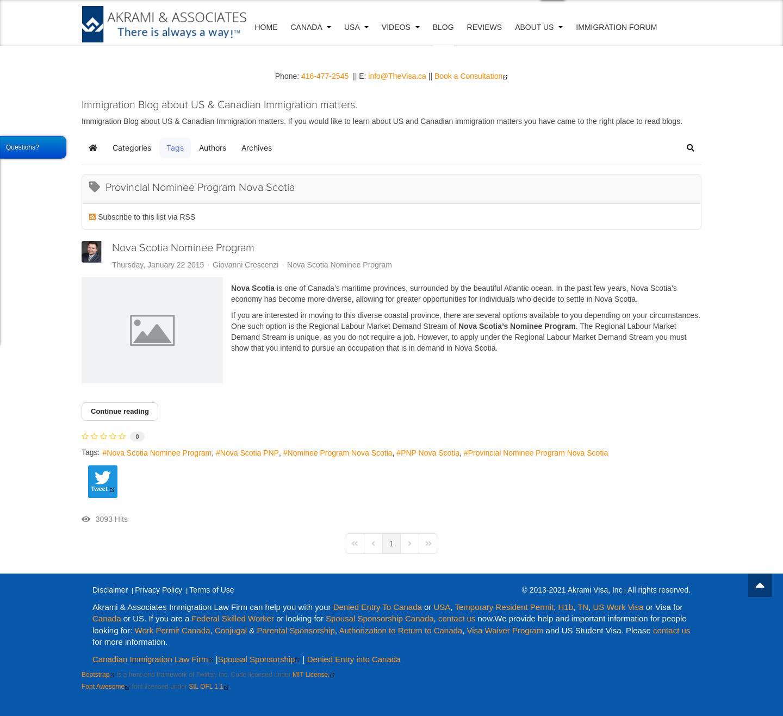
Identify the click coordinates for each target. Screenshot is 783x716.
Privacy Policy (159, 590)
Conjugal (232, 629)
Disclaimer (110, 590)
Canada (313, 27)
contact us (456, 618)
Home (268, 27)
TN (582, 607)
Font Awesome (106, 686)
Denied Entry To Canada (377, 607)
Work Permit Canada (172, 629)
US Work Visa (618, 607)
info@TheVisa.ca (397, 76)
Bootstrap (98, 674)
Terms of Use (212, 590)
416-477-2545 (325, 76)
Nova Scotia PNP (249, 453)
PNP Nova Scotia (430, 453)
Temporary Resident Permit (504, 607)
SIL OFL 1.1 (209, 686)
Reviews (486, 27)
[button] (690, 148)
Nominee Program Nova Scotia (340, 453)
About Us (541, 27)
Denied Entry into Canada (354, 658)
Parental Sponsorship (295, 629)
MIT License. (314, 674)
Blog (445, 27)
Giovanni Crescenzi (245, 264)
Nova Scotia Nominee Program (183, 247)
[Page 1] (391, 543)
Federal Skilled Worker (233, 618)
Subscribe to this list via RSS (146, 217)
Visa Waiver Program (505, 629)
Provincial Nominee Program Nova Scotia (538, 453)
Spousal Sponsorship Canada (379, 618)
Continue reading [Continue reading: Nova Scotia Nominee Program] (120, 411)
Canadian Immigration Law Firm (153, 658)
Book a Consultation (471, 76)
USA (358, 27)
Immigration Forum (618, 27)
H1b (566, 607)
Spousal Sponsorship (259, 658)
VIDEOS (402, 27)
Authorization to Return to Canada (400, 629)
